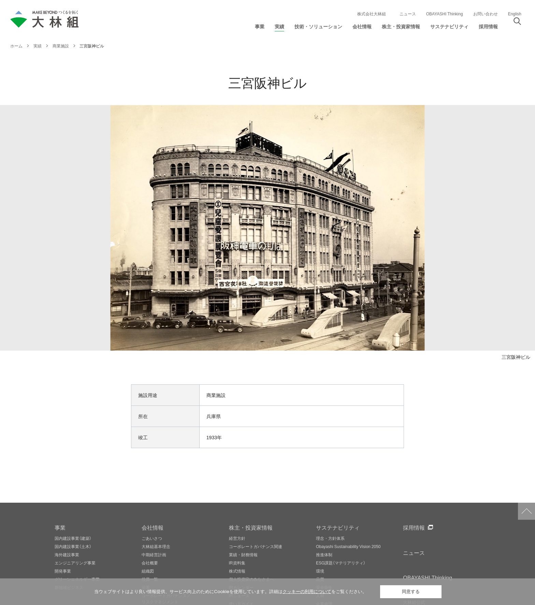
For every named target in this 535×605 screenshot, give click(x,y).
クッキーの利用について (307, 591)
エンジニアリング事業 (75, 563)
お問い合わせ (485, 14)
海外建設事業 (67, 554)
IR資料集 (237, 563)
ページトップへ (526, 511)
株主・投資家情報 (251, 527)
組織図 (148, 571)
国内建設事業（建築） (73, 538)
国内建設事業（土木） (73, 546)
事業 (60, 527)
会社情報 (152, 527)
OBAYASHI (427, 577)
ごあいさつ (152, 538)
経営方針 (237, 538)
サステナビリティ (338, 527)
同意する (411, 591)
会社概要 (150, 563)
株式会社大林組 (371, 14)
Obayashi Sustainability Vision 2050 (348, 546)
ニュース (408, 14)
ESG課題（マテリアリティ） (340, 563)
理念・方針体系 (330, 538)
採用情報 (414, 527)
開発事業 (63, 571)
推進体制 (324, 554)
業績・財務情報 (243, 554)
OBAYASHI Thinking (444, 14)
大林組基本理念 (156, 546)
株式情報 (237, 571)
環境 (320, 571)
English (514, 14)
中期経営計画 (154, 554)
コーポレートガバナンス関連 (255, 546)
